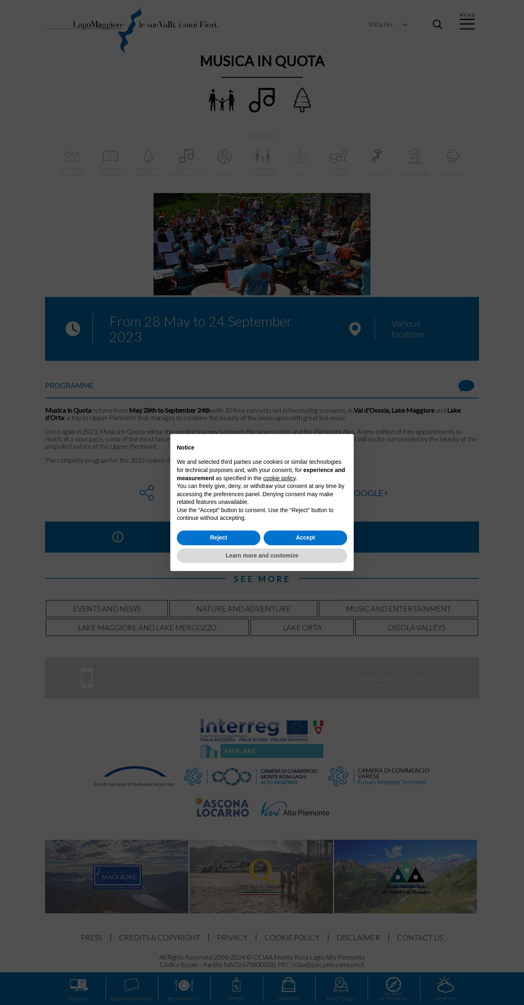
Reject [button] (218, 537)
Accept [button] (305, 537)
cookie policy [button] (279, 478)
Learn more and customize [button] (262, 555)
